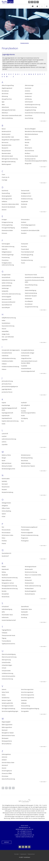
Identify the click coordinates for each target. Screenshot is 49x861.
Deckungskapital (7, 196)
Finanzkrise (5, 260)
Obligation (5, 505)
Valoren (4, 689)
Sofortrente (5, 617)
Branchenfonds (29, 150)
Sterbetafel (24, 612)
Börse (26, 145)
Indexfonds (5, 355)
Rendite (4, 591)
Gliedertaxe (28, 298)
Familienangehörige (8, 255)
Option (4, 514)
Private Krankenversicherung (29, 535)
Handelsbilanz (6, 323)
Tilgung (4, 638)
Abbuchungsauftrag (8, 85)
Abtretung (5, 96)
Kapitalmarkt (5, 415)
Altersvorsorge (29, 85)
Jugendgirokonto (7, 389)
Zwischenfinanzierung (8, 779)
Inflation (4, 364)
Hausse (4, 328)
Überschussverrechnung (9, 657)
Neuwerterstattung (7, 492)
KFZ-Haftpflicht (25, 405)
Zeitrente (4, 757)
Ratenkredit (5, 569)
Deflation (4, 201)
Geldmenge (5, 288)
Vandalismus (5, 697)
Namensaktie (6, 478)
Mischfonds (24, 460)
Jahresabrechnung (7, 381)
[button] (3, 788)
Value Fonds (5, 692)
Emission (4, 233)
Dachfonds (5, 190)
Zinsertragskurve (7, 771)
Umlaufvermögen (7, 665)
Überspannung (6, 660)
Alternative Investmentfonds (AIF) (11, 115)
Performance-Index (7, 535)
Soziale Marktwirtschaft (9, 620)
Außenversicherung (31, 107)
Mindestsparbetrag (27, 458)
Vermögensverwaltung (8, 708)
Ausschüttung (29, 118)
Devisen (4, 210)
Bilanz (27, 137)
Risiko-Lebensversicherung (33, 586)
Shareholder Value (7, 615)
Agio (3, 102)
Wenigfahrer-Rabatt (8, 733)
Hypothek (4, 339)
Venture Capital (6, 700)
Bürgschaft (28, 163)
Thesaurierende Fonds (8, 635)
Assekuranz (28, 96)
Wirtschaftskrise (6, 744)
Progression (24, 538)
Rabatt (4, 566)
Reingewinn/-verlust (8, 583)
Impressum (23, 854)
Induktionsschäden (7, 361)
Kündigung (24, 418)
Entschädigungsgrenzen (28, 225)
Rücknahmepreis (30, 594)
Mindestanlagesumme (8, 469)
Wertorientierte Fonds (8, 735)
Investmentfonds (26, 368)
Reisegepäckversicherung (9, 586)
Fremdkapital (25, 257)
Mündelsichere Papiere (28, 466)
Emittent (23, 222)
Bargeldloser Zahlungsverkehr (11, 140)
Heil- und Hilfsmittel (8, 337)
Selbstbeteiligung (7, 609)
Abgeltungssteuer (7, 88)
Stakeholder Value (26, 609)
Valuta (3, 695)
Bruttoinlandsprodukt (31, 156)
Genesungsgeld (6, 296)
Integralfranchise (26, 358)
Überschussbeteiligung (9, 654)
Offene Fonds (6, 508)
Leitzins (4, 442)
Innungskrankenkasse (27, 350)
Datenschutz (31, 854)
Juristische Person (7, 392)
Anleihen (27, 91)
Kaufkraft (24, 402)
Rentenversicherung (31, 572)
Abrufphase (5, 91)
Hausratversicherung (8, 326)
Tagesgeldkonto (6, 630)
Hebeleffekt (5, 331)
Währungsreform (7, 727)
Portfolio (4, 541)
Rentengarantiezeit (30, 566)
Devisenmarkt (25, 190)
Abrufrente (5, 93)
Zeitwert (4, 760)
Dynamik (23, 207)
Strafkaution (24, 615)
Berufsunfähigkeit (30, 129)
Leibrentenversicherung (9, 439)
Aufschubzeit (29, 102)
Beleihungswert (6, 164)
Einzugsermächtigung (8, 228)
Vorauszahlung (25, 706)
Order (3, 516)
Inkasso (4, 369)
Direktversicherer (26, 196)
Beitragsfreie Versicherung (10, 159)
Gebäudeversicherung (8, 280)
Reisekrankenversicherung (10, 588)
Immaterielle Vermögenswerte (11, 350)
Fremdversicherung (27, 260)
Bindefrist (28, 140)
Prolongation (25, 541)
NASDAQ (4, 481)
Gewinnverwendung (31, 293)
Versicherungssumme (27, 695)
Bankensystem (6, 134)
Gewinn (27, 287)
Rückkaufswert (29, 588)
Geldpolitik (5, 291)
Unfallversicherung (7, 673)
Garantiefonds (6, 277)
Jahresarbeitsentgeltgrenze (10, 386)
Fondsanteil (24, 244)
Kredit (23, 415)
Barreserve (5, 142)
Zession (4, 768)
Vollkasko (23, 703)
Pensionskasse (6, 532)
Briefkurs (27, 153)
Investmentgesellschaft (28, 371)
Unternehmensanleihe (8, 676)
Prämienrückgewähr (27, 532)
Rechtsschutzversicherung (9, 577)
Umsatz (4, 668)
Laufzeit (4, 436)
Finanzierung (6, 257)
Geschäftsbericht (7, 305)
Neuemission (6, 487)
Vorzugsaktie (25, 711)
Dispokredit (24, 201)
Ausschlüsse (28, 115)
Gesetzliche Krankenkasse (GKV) (34, 277)
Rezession (28, 577)
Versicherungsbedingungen (10, 711)
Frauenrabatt (25, 249)
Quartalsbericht (6, 553)
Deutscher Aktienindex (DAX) (10, 204)
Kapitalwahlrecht (7, 418)
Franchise (24, 246)
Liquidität (4, 444)
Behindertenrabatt (7, 156)
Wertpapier (5, 738)
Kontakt (16, 854)
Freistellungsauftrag (27, 255)
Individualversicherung (9, 358)
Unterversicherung (7, 679)
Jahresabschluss (6, 384)
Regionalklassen (6, 580)
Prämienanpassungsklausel (29, 527)
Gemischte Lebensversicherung (11, 294)
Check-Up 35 (5, 177)
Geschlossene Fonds (31, 274)
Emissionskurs (25, 219)
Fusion (23, 263)
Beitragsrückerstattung (8, 161)
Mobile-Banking (25, 463)
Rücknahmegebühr (30, 591)
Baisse (4, 129)
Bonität (27, 142)
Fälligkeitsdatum (7, 252)
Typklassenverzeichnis (8, 643)
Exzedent (23, 233)
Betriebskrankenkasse (31, 134)
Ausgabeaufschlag (30, 110)
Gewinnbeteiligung (30, 290)
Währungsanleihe (7, 724)
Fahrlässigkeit (6, 244)
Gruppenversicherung (31, 307)
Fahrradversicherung (8, 246)
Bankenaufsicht (6, 131)
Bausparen (5, 148)
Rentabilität (5, 594)
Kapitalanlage (6, 405)
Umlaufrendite (6, 662)
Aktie (3, 104)
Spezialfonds (25, 606)
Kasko (3, 424)
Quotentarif (5, 556)
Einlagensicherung (7, 222)
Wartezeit (4, 730)
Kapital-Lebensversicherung (10, 421)
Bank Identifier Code (8, 137)
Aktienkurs (5, 113)
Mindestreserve (25, 455)
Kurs (22, 421)
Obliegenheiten (6, 503)
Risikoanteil (28, 580)
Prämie (4, 543)
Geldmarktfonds (6, 285)
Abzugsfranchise (7, 99)
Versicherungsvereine (27, 697)
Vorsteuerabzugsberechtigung (30, 708)
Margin (4, 458)
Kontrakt (23, 408)
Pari (3, 527)
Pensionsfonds (6, 530)
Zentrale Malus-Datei (8, 762)
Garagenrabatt (6, 274)
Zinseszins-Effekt (7, 773)
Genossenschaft (6, 299)
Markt (3, 460)
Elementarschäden (7, 230)
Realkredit (5, 575)
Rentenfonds (5, 596)
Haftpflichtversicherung (9, 318)
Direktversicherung (26, 199)
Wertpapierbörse (7, 741)
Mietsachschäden (7, 466)
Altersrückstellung (7, 118)
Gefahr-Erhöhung (7, 283)
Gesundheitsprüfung (31, 285)
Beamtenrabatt (6, 153)
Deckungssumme (7, 199)
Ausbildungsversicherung (32, 104)
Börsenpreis (28, 148)
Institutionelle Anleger (27, 353)
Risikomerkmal (29, 583)
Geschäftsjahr (6, 307)
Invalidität (24, 366)
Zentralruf (5, 765)
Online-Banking (6, 511)
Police (3, 538)
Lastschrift (5, 433)
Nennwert (5, 484)
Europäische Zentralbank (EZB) (30, 230)
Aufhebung (28, 99)
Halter (3, 320)
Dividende (24, 204)
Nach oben (43, 121)
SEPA (3, 612)
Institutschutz (25, 355)
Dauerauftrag (6, 193)
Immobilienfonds (7, 353)
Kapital (4, 402)
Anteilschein (28, 93)
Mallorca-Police (6, 455)
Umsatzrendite (6, 670)
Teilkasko (4, 633)
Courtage (4, 180)
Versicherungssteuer (27, 692)
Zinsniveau (5, 776)
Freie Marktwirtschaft (27, 252)
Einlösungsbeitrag (7, 225)
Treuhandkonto (6, 641)
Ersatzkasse (24, 228)
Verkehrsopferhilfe (7, 703)
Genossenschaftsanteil (8, 302)
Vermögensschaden (7, 706)
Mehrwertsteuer (6, 463)
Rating (4, 572)
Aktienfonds (5, 107)
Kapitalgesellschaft (7, 413)
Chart (3, 174)
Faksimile (4, 249)
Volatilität (24, 700)
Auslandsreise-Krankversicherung (35, 113)
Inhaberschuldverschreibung (10, 366)
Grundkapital (29, 301)
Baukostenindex (6, 145)
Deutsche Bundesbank (8, 207)
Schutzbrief (5, 606)
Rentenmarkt (29, 569)
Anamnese (28, 88)
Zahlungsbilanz (6, 754)
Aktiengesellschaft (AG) (8, 110)
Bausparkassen (6, 150)
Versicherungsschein (27, 689)
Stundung (24, 617)
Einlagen (4, 219)
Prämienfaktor (25, 530)
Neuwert (4, 489)
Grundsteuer (29, 304)
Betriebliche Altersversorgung (34, 131)
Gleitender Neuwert (31, 296)
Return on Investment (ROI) (33, 575)
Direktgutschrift (25, 193)
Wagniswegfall (6, 722)
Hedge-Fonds (6, 334)
